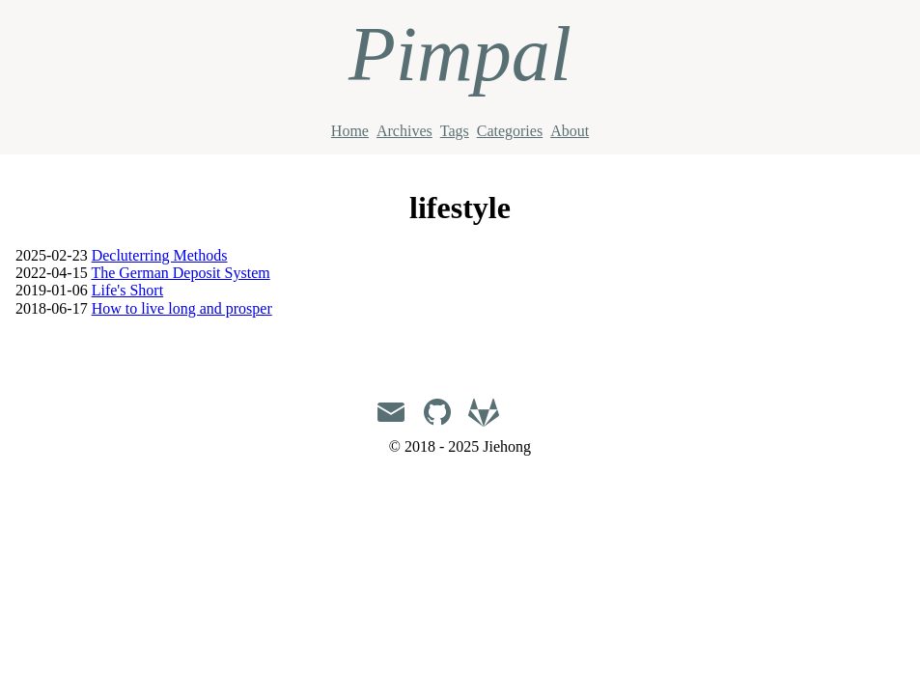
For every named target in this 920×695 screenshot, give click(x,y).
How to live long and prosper (182, 308)
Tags (454, 131)
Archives (404, 131)
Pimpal (460, 54)
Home (350, 131)
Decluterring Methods (160, 255)
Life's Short (127, 290)
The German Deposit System (180, 272)
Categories (510, 131)
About (569, 131)
